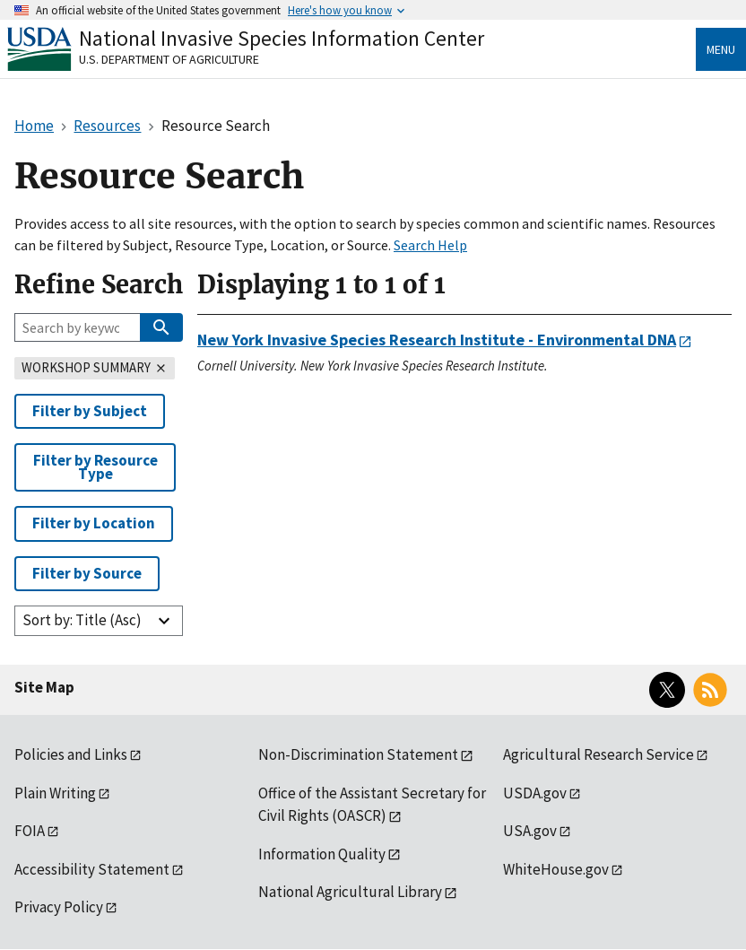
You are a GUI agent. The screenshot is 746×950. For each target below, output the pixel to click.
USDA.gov (535, 793)
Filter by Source (87, 573)
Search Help (430, 245)
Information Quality (322, 854)
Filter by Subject (89, 411)
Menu (721, 49)
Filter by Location (93, 523)
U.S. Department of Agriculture (169, 59)
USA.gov (530, 831)
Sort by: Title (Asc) (82, 620)
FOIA (29, 831)
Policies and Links (70, 754)
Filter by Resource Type (95, 467)
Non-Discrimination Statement (358, 754)
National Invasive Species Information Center (281, 38)
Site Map (44, 687)
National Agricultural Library (350, 892)
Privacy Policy (58, 907)
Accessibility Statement (91, 869)
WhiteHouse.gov (556, 869)
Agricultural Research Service (598, 754)
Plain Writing (55, 793)
